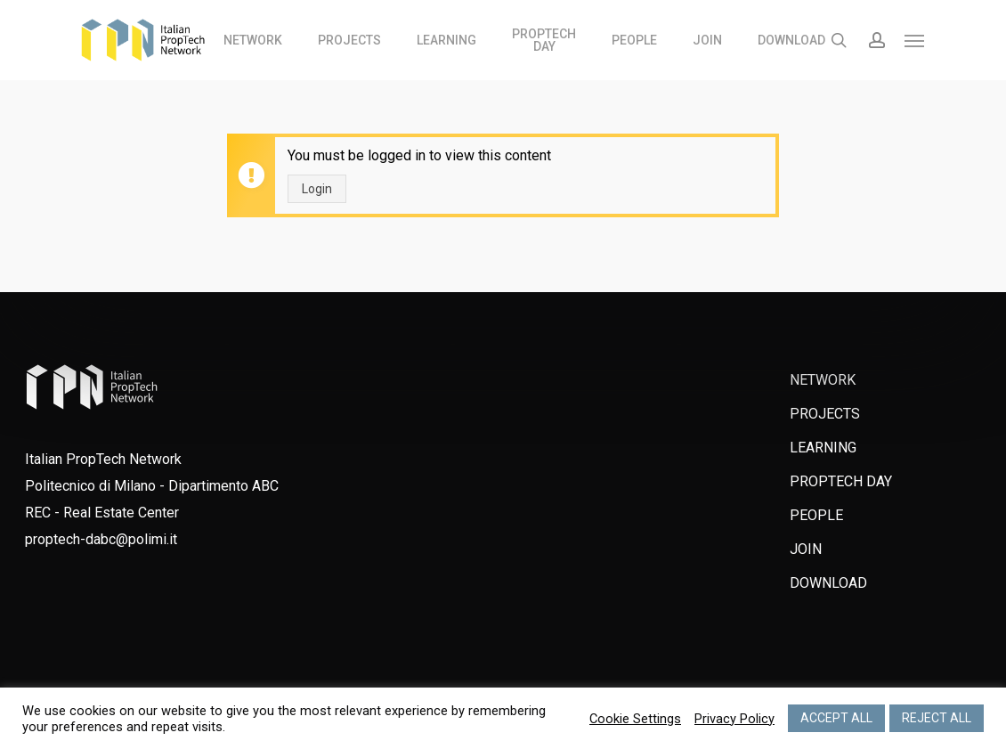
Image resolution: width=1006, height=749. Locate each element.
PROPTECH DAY (841, 481)
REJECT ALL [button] (936, 718)
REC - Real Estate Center (102, 512)
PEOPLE (816, 515)
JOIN (806, 549)
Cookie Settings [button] (635, 719)
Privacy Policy (734, 719)
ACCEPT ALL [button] (836, 718)
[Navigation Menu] (915, 40)
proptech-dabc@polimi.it (101, 539)
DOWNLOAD (828, 582)
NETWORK (823, 379)
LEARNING (823, 447)
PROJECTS (825, 413)
